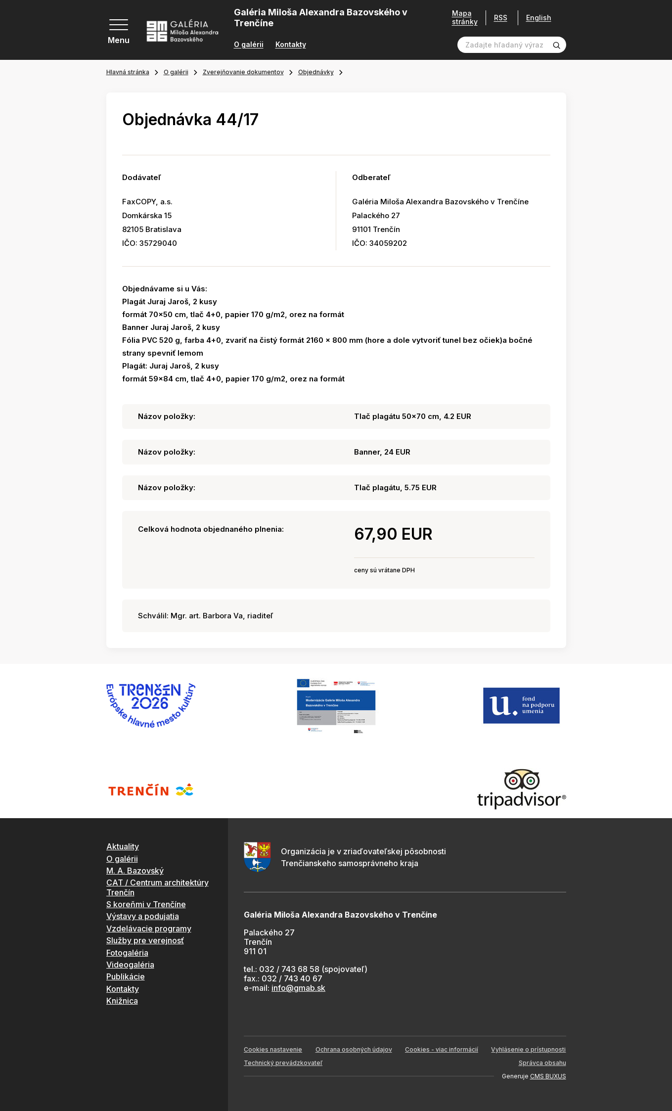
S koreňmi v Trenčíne (146, 904)
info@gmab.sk (298, 988)
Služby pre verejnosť (145, 940)
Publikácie (125, 976)
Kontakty (290, 44)
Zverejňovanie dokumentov (243, 72)
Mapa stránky (465, 17)
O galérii (249, 44)
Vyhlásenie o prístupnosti (528, 1049)
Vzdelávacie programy (148, 928)
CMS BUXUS (548, 1076)
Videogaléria (130, 965)
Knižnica (122, 1001)
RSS (500, 17)
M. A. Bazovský (135, 871)
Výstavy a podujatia (142, 916)
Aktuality (122, 846)
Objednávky (316, 72)
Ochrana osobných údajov (353, 1049)
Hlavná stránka (127, 72)
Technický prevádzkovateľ (283, 1062)
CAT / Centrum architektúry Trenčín (157, 887)
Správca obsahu (542, 1062)
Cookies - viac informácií (441, 1049)
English (538, 18)
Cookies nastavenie (273, 1049)
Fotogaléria (127, 953)
